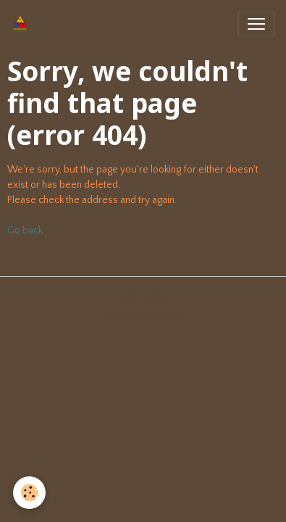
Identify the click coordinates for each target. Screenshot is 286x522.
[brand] (23, 24)
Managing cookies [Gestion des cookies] (143, 317)
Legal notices (143, 296)
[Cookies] (29, 492)
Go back (25, 230)
